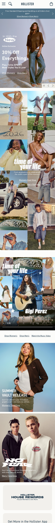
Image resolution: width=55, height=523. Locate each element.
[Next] (53, 13)
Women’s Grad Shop (27, 180)
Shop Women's (23, 16)
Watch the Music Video (41, 335)
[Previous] (2, 13)
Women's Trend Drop (11, 405)
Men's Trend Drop (9, 476)
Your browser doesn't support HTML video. (27, 291)
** (26, 67)
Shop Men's (33, 16)
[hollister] (27, 4)
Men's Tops (20, 184)
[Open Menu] (3, 4)
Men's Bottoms (33, 184)
